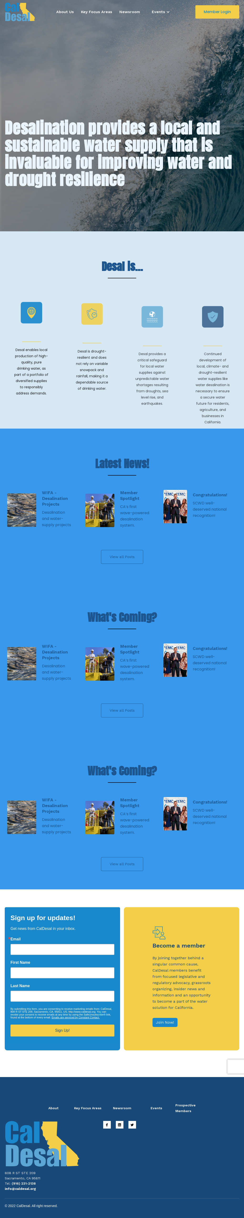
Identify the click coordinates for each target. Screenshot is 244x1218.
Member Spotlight (129, 495)
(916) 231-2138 (24, 1183)
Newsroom (129, 12)
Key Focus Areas (96, 12)
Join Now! (165, 1022)
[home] (20, 12)
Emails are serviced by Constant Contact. (75, 1017)
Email (15, 939)
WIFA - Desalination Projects (55, 498)
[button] (161, 12)
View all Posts (122, 557)
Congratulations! (210, 494)
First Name (20, 962)
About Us (65, 12)
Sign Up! (62, 1030)
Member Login (217, 12)
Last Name (20, 986)
